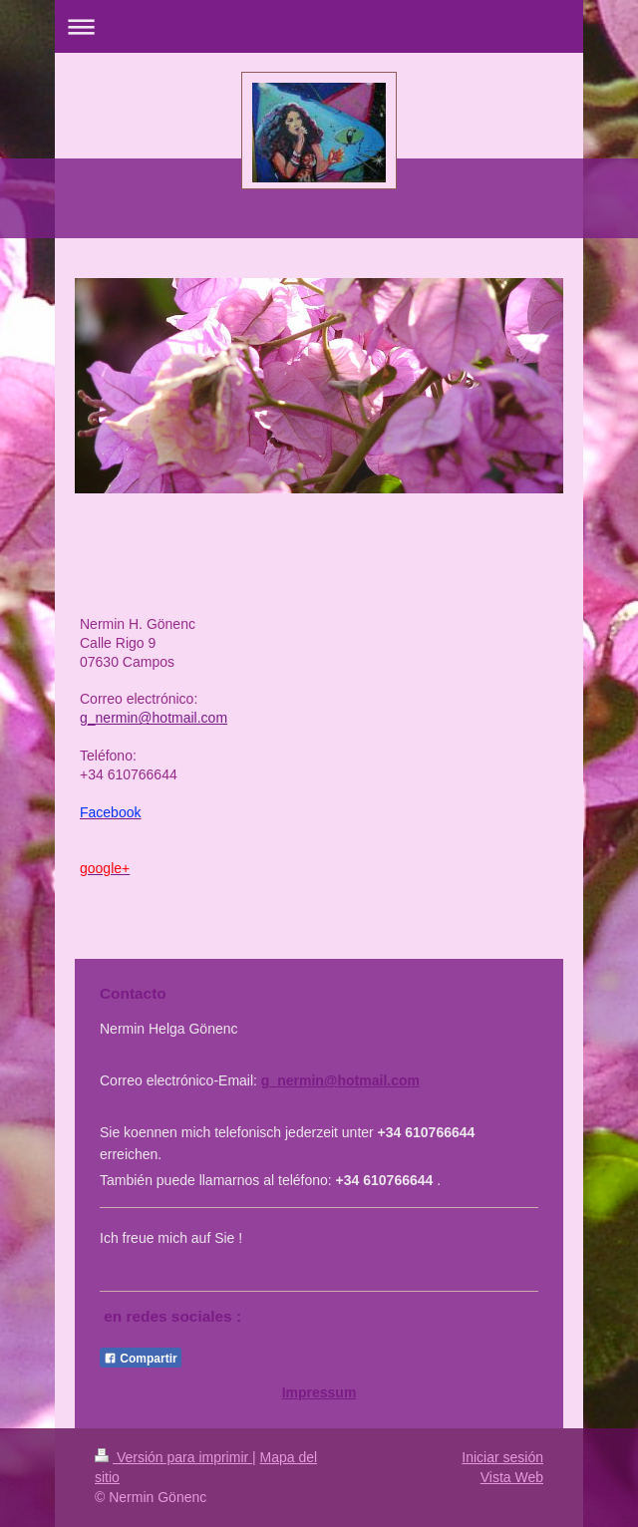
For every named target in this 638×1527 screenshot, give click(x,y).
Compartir (140, 1359)
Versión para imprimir (173, 1457)
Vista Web (511, 1477)
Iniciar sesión (502, 1457)
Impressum (319, 1392)
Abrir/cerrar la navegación (319, 26)
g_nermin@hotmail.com (340, 1080)
